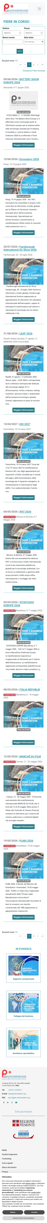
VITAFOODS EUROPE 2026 (19, 604)
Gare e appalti (7, 1163)
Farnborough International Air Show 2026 (20, 248)
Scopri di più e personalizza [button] (23, 1218)
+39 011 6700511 (15, 1090)
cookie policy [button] (35, 1192)
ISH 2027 (24, 424)
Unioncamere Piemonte (23, 1134)
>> (42, 64)
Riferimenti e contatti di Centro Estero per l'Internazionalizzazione (21, 1075)
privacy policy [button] (30, 1183)
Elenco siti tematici (9, 1167)
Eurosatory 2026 (29, 159)
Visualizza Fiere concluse (34, 70)
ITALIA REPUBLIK (29, 689)
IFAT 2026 (25, 511)
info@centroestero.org (17, 1094)
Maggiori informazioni (23, 145)
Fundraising (6, 1159)
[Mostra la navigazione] (39, 8)
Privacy (5, 1172)
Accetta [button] (34, 1212)
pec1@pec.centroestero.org (19, 1098)
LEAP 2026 (25, 333)
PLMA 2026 (26, 840)
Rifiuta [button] (12, 1212)
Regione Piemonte (23, 1123)
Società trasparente (9, 1154)
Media (4, 1150)
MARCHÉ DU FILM (30, 756)
